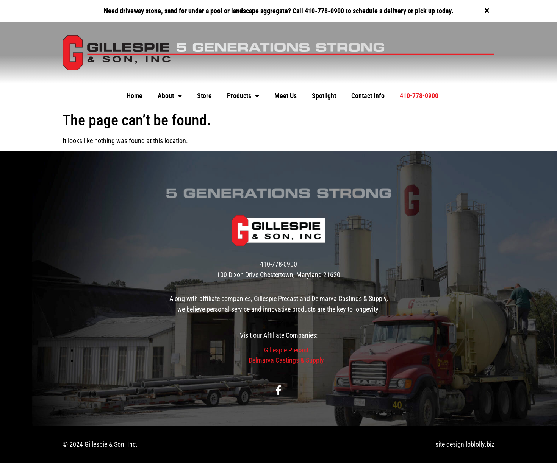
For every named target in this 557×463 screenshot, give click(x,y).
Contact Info (368, 96)
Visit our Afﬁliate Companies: (279, 335)
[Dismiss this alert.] (487, 10)
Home (134, 96)
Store (204, 96)
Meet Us (285, 96)
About (170, 96)
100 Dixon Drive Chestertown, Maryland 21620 (278, 275)
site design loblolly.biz (464, 444)
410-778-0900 (419, 96)
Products (243, 96)
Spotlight (324, 96)
